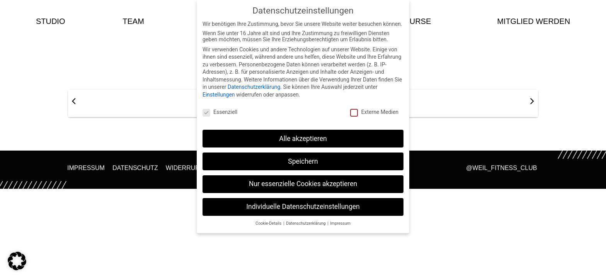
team (133, 21)
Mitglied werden (533, 21)
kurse (417, 21)
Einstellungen (219, 95)
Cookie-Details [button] (269, 223)
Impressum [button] (340, 223)
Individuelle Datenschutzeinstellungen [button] (302, 206)
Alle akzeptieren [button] (303, 138)
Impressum (86, 170)
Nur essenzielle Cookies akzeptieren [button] (303, 184)
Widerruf (182, 170)
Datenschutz (135, 170)
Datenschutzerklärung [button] (306, 223)
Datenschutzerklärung (254, 87)
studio (50, 21)
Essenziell (220, 112)
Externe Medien (374, 112)
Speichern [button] (303, 161)
